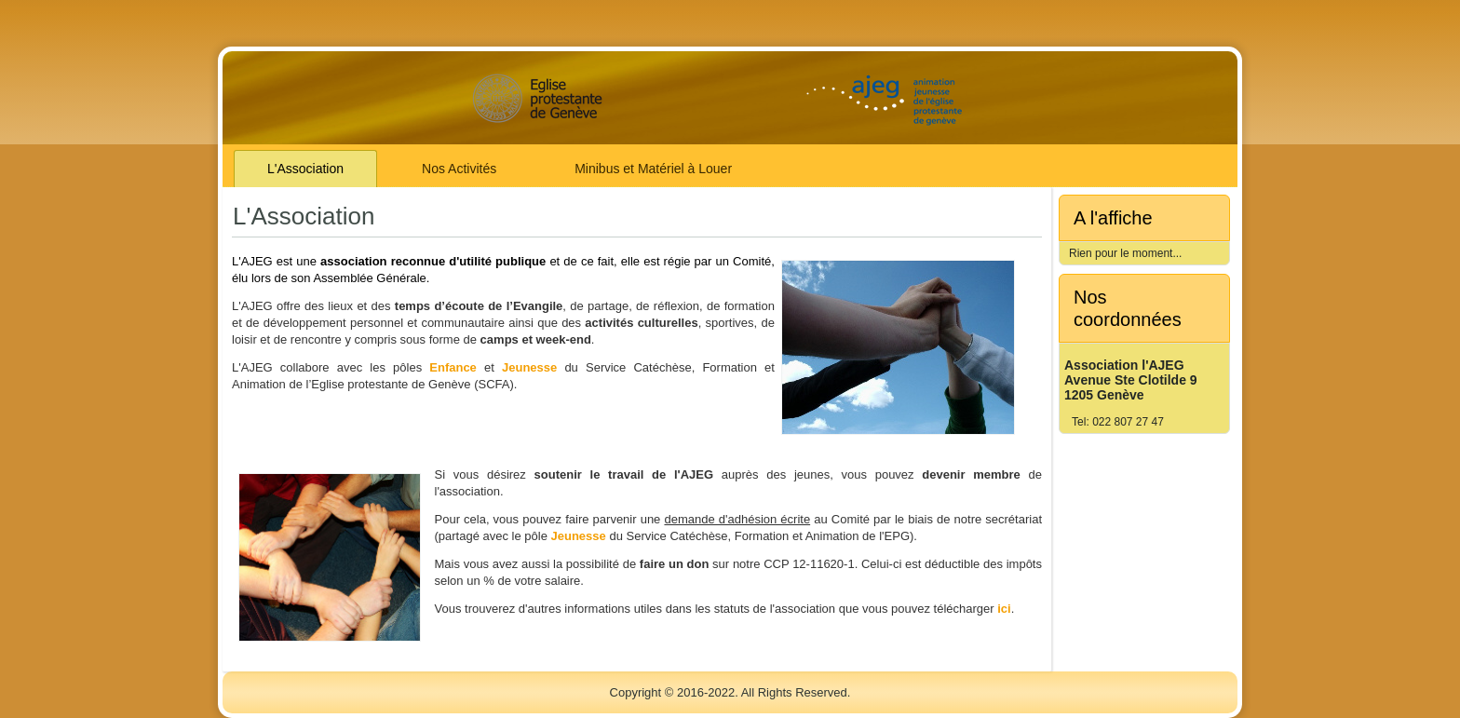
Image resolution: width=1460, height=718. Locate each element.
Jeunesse (529, 367)
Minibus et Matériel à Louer (653, 168)
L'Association (305, 168)
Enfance (453, 367)
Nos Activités (459, 168)
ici (1003, 609)
